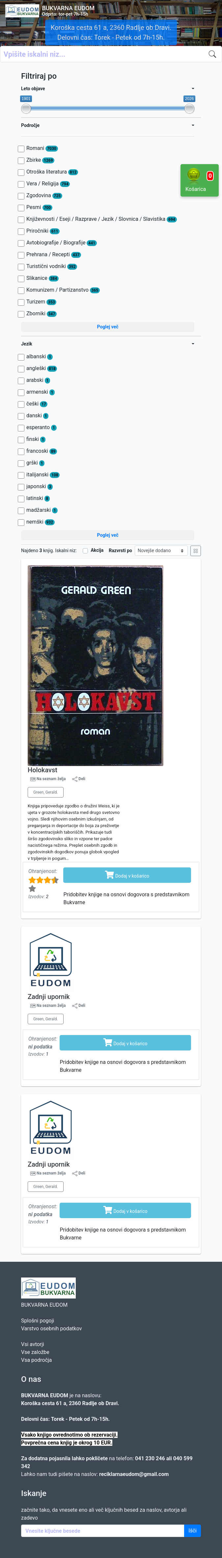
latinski (38, 498)
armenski (40, 392)
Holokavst (42, 770)
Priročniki (43, 231)
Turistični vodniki (51, 266)
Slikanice (42, 278)
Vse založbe (35, 1352)
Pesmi (39, 207)
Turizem (41, 302)
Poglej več (107, 326)
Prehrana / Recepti (53, 254)
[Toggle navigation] (207, 10)
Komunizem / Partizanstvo (63, 290)
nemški (40, 522)
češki (36, 404)
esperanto (41, 427)
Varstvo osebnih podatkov (51, 1328)
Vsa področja (36, 1360)
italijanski (43, 474)
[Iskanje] (214, 54)
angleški (41, 368)
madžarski (42, 510)
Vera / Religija (48, 183)
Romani (42, 148)
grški (35, 463)
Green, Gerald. (45, 792)
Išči (192, 1530)
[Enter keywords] (102, 1531)
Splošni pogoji (37, 1321)
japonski (39, 486)
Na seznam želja (51, 779)
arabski (38, 380)
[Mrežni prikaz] (195, 551)
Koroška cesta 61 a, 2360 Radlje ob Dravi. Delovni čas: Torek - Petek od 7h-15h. (111, 32)
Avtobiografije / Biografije (61, 242)
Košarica (199, 179)
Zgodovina (44, 195)
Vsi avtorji (32, 1344)
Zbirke (40, 160)
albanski (39, 356)
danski (37, 415)
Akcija (97, 550)
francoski (41, 451)
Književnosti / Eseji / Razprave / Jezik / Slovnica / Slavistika (101, 219)
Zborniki (41, 313)
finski (35, 439)
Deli (78, 779)
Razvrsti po (120, 550)
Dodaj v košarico (127, 875)
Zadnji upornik (49, 997)
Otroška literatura (52, 172)
